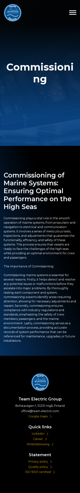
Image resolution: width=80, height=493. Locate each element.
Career (38, 439)
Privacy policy (38, 461)
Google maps (38, 416)
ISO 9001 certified (38, 472)
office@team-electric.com (40, 411)
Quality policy (38, 467)
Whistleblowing (38, 444)
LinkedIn (38, 433)
